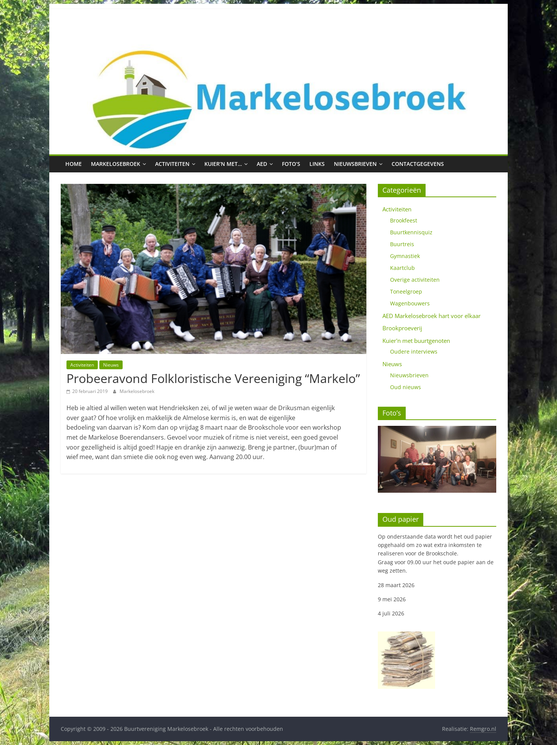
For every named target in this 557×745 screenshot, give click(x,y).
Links (317, 163)
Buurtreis (402, 244)
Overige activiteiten (415, 279)
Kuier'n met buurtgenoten (416, 340)
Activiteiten (172, 163)
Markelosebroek (115, 163)
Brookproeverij (402, 328)
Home (73, 163)
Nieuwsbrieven (355, 163)
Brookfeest (403, 220)
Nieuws (111, 365)
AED (262, 163)
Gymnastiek (405, 256)
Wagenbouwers (410, 303)
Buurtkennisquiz (411, 232)
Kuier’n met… (223, 163)
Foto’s (291, 163)
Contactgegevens (418, 163)
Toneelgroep (406, 291)
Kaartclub (402, 267)
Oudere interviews (413, 351)
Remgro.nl (483, 728)
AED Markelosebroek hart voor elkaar (431, 316)
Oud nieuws (405, 387)
